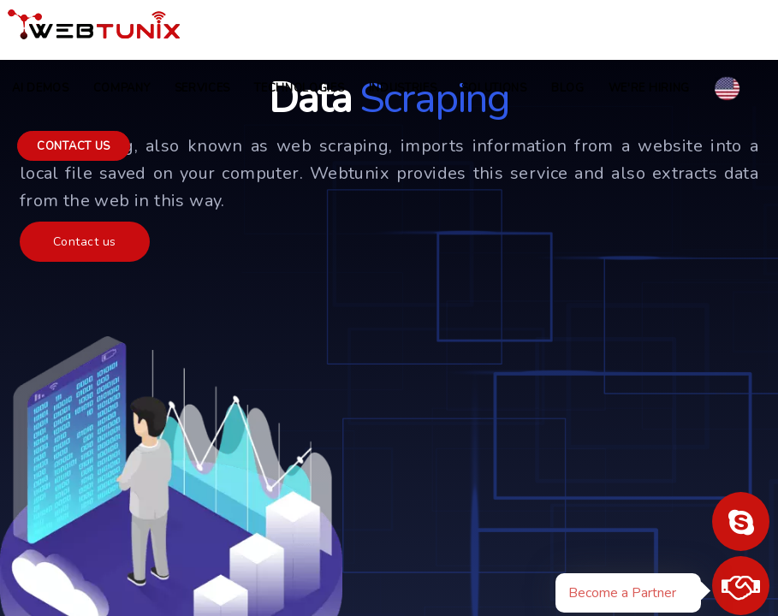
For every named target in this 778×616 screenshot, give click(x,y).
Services (203, 88)
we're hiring (649, 88)
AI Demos (40, 88)
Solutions (494, 88)
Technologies (299, 88)
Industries (403, 88)
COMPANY (122, 88)
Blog (568, 88)
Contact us (73, 146)
